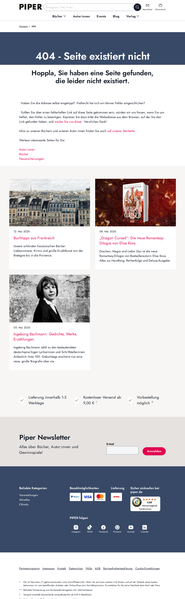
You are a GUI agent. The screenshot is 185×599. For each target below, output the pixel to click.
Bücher (23, 154)
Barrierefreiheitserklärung (118, 569)
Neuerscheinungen (31, 159)
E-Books (23, 504)
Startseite (23, 26)
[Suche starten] (137, 7)
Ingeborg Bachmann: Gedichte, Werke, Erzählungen (45, 336)
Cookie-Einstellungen (147, 569)
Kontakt (61, 569)
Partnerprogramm (29, 569)
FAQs (89, 569)
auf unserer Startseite (120, 131)
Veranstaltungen (28, 495)
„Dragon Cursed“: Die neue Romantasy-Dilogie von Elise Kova (131, 240)
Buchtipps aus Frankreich (34, 238)
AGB (97, 569)
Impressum (48, 569)
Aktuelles (24, 500)
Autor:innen (27, 149)
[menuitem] (59, 16)
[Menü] (159, 499)
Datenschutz (76, 569)
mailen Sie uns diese (67, 121)
